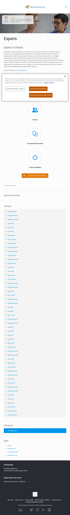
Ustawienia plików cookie (34, 502)
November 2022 (12, 299)
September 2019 (12, 375)
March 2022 (11, 315)
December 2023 (12, 283)
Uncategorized (12, 430)
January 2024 (11, 279)
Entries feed (11, 448)
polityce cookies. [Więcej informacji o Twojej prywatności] (49, 83)
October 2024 (11, 255)
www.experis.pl (22, 70)
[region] (35, 87)
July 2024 (10, 267)
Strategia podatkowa (10, 468)
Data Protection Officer (42, 500)
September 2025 (12, 219)
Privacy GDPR (29, 500)
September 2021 (12, 323)
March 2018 (11, 407)
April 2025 (10, 231)
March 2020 (11, 363)
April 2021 (10, 339)
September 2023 (12, 287)
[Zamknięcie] (65, 76)
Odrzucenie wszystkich (38, 89)
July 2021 (10, 327)
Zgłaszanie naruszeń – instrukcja (14, 481)
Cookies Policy (56, 500)
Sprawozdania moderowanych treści (15, 470)
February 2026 (11, 211)
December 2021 (12, 319)
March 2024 (11, 275)
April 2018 (10, 403)
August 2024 (11, 263)
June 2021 (10, 331)
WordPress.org (12, 455)
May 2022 (10, 311)
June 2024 (10, 271)
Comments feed (13, 452)
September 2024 (12, 259)
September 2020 (12, 355)
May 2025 (10, 227)
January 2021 (11, 347)
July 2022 (10, 307)
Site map (10, 500)
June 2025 (10, 223)
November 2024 (12, 251)
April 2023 (10, 291)
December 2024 (12, 247)
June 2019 (10, 379)
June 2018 (10, 399)
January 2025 (11, 243)
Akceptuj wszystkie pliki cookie (40, 95)
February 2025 (11, 239)
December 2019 (12, 371)
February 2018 (11, 411)
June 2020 (10, 359)
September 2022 (12, 303)
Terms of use (19, 500)
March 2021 (11, 343)
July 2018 (10, 395)
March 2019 (11, 383)
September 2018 (12, 391)
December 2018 (12, 387)
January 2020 (11, 367)
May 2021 (10, 335)
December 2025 (12, 215)
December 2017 (12, 415)
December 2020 (12, 351)
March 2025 (11, 235)
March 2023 (11, 295)
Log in (10, 445)
